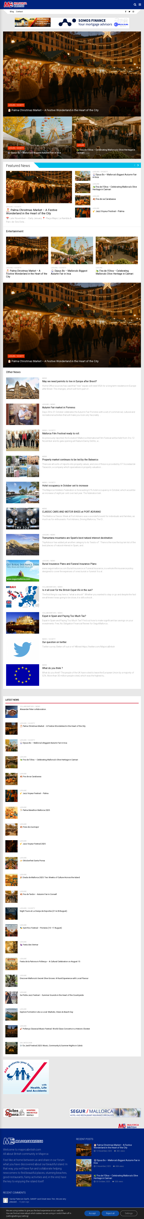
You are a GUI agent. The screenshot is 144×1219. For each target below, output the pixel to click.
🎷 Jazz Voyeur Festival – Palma (108, 211)
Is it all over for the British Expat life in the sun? (67, 590)
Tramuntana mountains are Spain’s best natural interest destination (77, 537)
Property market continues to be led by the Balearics (70, 459)
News (44, 378)
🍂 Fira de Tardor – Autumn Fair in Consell (38, 894)
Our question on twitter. (54, 642)
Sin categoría (26, 1043)
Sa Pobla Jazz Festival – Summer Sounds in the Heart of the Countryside (52, 995)
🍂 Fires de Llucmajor (29, 827)
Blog (12, 12)
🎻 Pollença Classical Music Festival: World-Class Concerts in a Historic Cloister (55, 1029)
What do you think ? (52, 668)
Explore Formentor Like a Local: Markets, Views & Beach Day (46, 1012)
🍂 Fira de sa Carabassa (104, 199)
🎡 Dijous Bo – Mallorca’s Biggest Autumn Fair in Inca (69, 272)
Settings (129, 1213)
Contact (19, 12)
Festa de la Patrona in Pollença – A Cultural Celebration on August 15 (50, 961)
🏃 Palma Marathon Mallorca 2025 (35, 810)
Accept (92, 1213)
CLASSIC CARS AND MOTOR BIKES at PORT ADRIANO (71, 511)
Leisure (9, 207)
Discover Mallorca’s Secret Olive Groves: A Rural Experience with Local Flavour (54, 978)
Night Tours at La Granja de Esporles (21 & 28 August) (43, 911)
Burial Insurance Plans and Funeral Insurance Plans (69, 563)
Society (17, 207)
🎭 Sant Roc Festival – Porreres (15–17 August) (41, 928)
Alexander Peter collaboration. (33, 709)
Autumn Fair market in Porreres (58, 407)
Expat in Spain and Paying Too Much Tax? (64, 616)
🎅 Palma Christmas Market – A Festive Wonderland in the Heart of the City (31, 211)
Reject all (110, 1213)
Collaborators (49, 587)
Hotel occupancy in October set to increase (65, 485)
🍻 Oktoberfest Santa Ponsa (32, 860)
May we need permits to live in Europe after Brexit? (69, 381)
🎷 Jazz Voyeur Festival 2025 (33, 844)
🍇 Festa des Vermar (29, 945)
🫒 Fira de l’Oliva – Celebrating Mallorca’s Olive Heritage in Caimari (114, 272)
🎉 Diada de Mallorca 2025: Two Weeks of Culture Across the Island (50, 877)
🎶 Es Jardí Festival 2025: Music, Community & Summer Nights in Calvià (51, 1045)
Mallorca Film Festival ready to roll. (60, 433)
